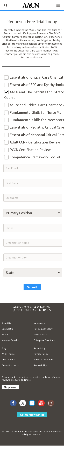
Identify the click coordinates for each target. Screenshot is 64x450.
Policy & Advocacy (43, 328)
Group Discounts (10, 365)
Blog (4, 348)
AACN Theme (8, 353)
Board (5, 334)
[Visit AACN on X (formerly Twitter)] (22, 403)
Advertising (40, 348)
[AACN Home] (32, 5)
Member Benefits (10, 340)
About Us (6, 323)
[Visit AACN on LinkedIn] (32, 403)
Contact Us (7, 328)
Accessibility (40, 365)
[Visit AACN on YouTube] (41, 403)
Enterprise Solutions (44, 340)
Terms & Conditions (44, 359)
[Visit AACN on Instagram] (50, 403)
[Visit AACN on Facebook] (13, 403)
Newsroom (39, 323)
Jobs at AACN (40, 334)
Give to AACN (8, 359)
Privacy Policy (41, 353)
